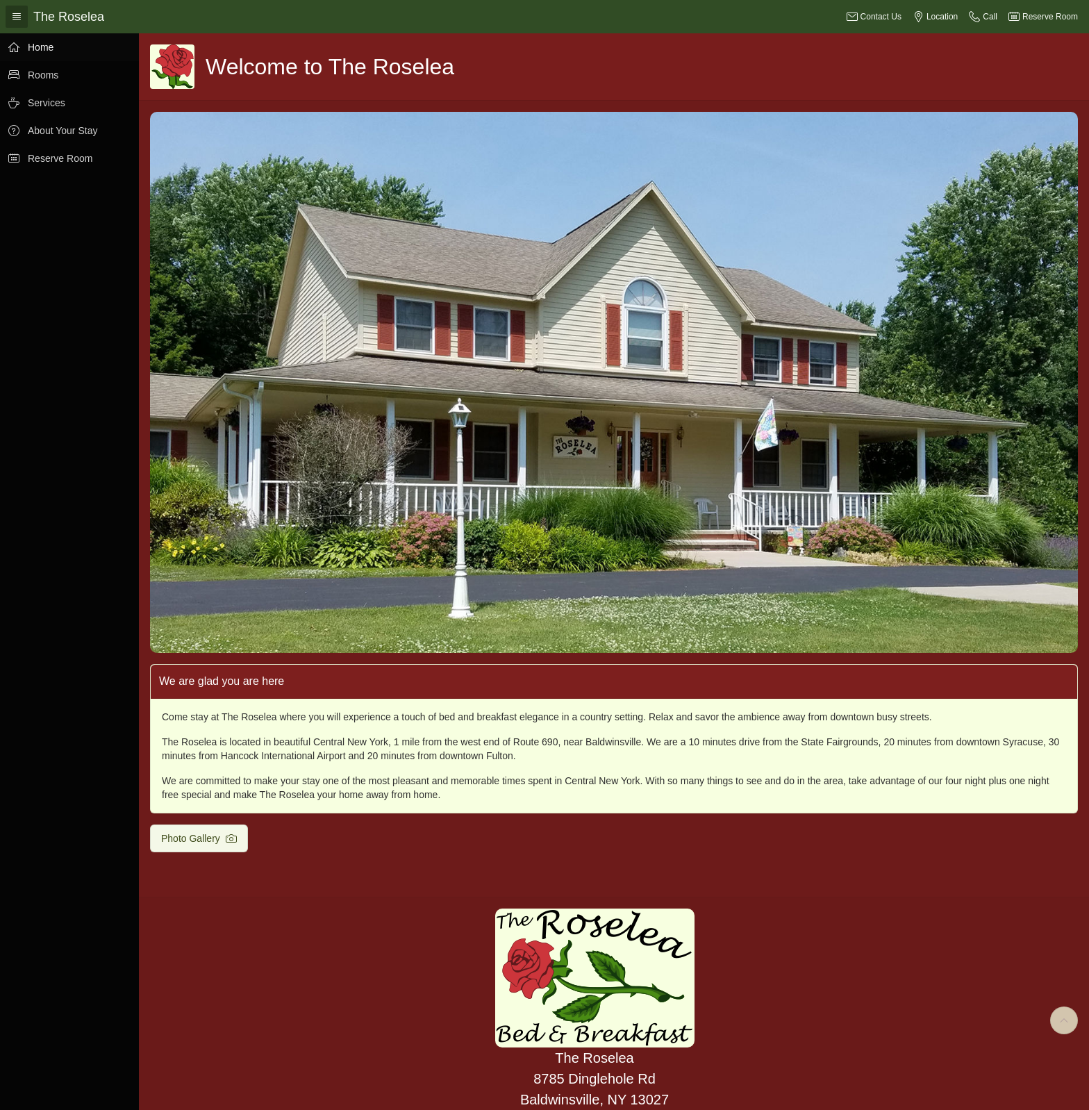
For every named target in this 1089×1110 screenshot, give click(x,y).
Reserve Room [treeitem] (60, 158)
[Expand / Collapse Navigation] (17, 17)
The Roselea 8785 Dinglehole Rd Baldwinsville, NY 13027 (594, 1078)
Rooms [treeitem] (43, 75)
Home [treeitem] (40, 47)
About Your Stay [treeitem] (62, 130)
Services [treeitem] (46, 102)
